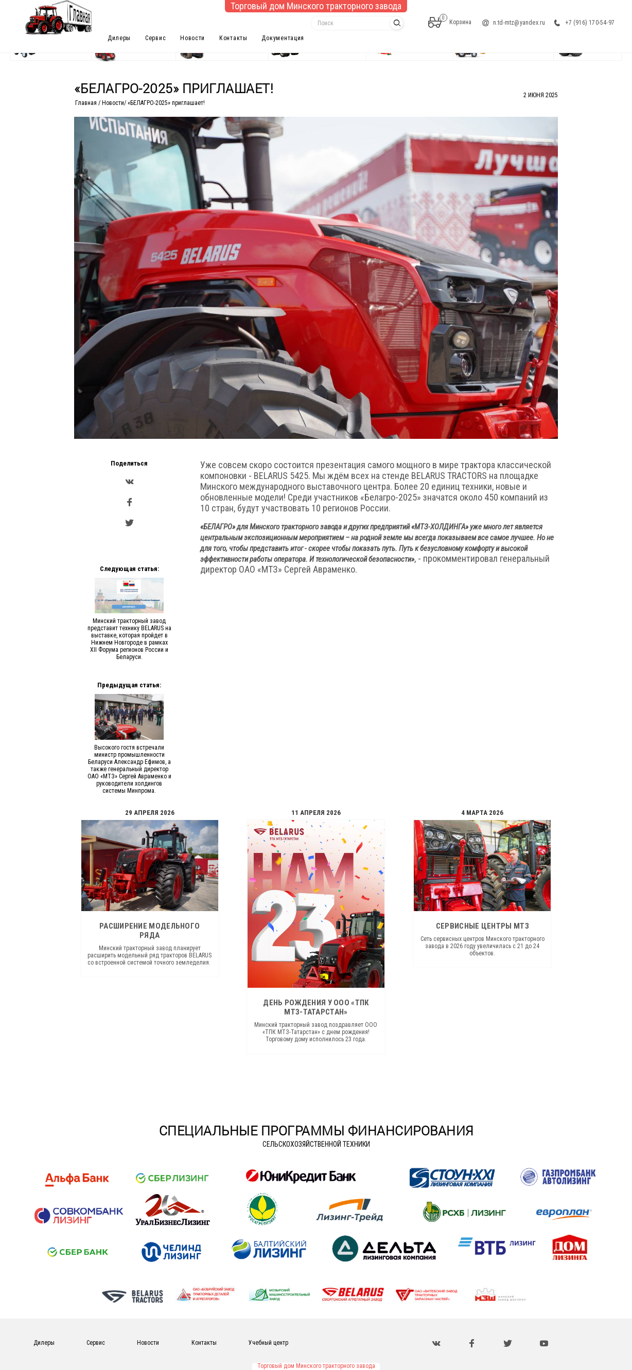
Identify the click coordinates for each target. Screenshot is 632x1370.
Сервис (155, 38)
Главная (86, 102)
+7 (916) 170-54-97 (590, 22)
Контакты (233, 38)
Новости (192, 38)
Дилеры (119, 38)
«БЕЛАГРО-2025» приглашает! (166, 102)
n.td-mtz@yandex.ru (519, 22)
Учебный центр (268, 1342)
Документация (282, 38)
